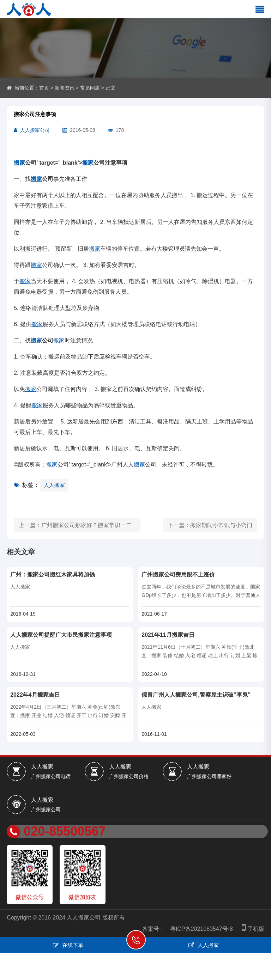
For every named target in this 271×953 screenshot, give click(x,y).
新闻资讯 (64, 88)
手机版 (251, 929)
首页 (44, 88)
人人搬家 (54, 485)
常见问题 (90, 88)
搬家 (19, 163)
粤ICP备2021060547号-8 (201, 929)
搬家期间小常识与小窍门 (221, 525)
